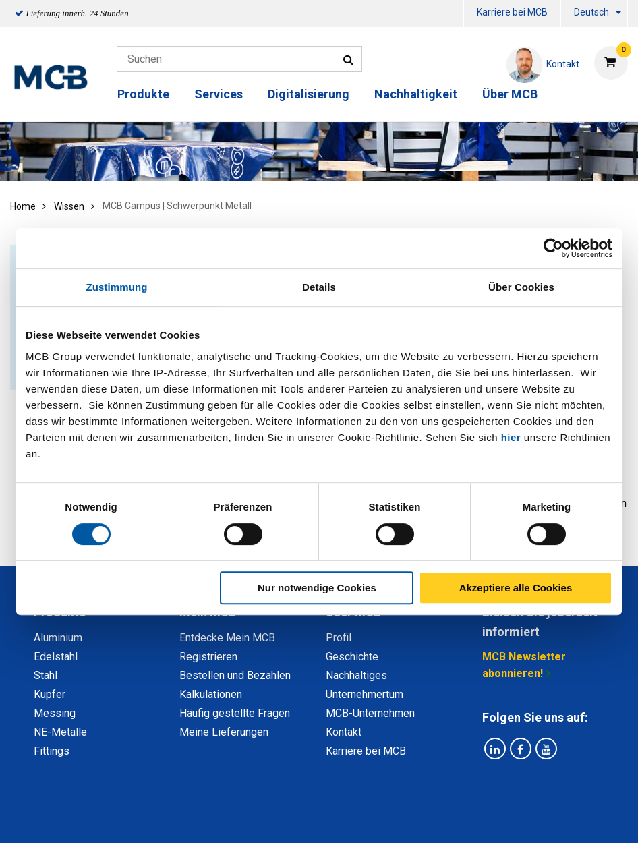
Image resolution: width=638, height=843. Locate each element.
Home (23, 206)
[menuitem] (461, 14)
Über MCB (510, 94)
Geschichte (352, 656)
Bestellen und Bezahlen (235, 675)
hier (511, 437)
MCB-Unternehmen (370, 713)
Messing (55, 713)
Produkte (143, 94)
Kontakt (343, 732)
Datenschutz (143, 817)
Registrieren (208, 656)
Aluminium (58, 637)
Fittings (51, 751)
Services (218, 94)
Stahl (45, 675)
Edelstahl (56, 656)
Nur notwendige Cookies (317, 587)
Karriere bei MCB (512, 12)
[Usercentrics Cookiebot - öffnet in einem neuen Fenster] (553, 248)
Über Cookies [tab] (521, 287)
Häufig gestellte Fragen (234, 713)
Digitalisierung (308, 94)
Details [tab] (319, 287)
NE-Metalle (60, 732)
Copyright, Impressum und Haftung (500, 817)
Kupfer (49, 694)
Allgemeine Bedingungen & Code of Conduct (296, 817)
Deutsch (591, 12)
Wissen (69, 206)
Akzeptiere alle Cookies (516, 587)
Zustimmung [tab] (117, 287)
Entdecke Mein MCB (227, 637)
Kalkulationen (210, 694)
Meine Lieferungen (223, 732)
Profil (338, 637)
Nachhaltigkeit (415, 94)
